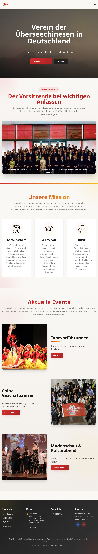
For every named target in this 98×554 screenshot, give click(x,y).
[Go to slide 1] (48, 172)
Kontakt (61, 61)
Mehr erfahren (41, 61)
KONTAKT (7, 526)
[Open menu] (94, 4)
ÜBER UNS (7, 518)
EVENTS (6, 522)
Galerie (57, 355)
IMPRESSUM (57, 514)
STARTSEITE (8, 514)
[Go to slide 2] (51, 172)
